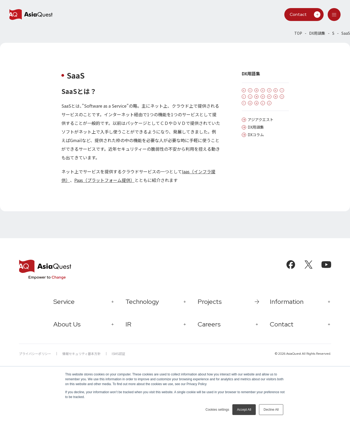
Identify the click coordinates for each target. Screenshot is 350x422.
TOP (298, 33)
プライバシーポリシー (35, 353)
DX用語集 (317, 33)
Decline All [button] (271, 410)
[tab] (334, 14)
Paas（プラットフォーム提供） (104, 180)
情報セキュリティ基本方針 (81, 353)
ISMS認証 (118, 353)
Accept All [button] (244, 410)
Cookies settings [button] (217, 410)
